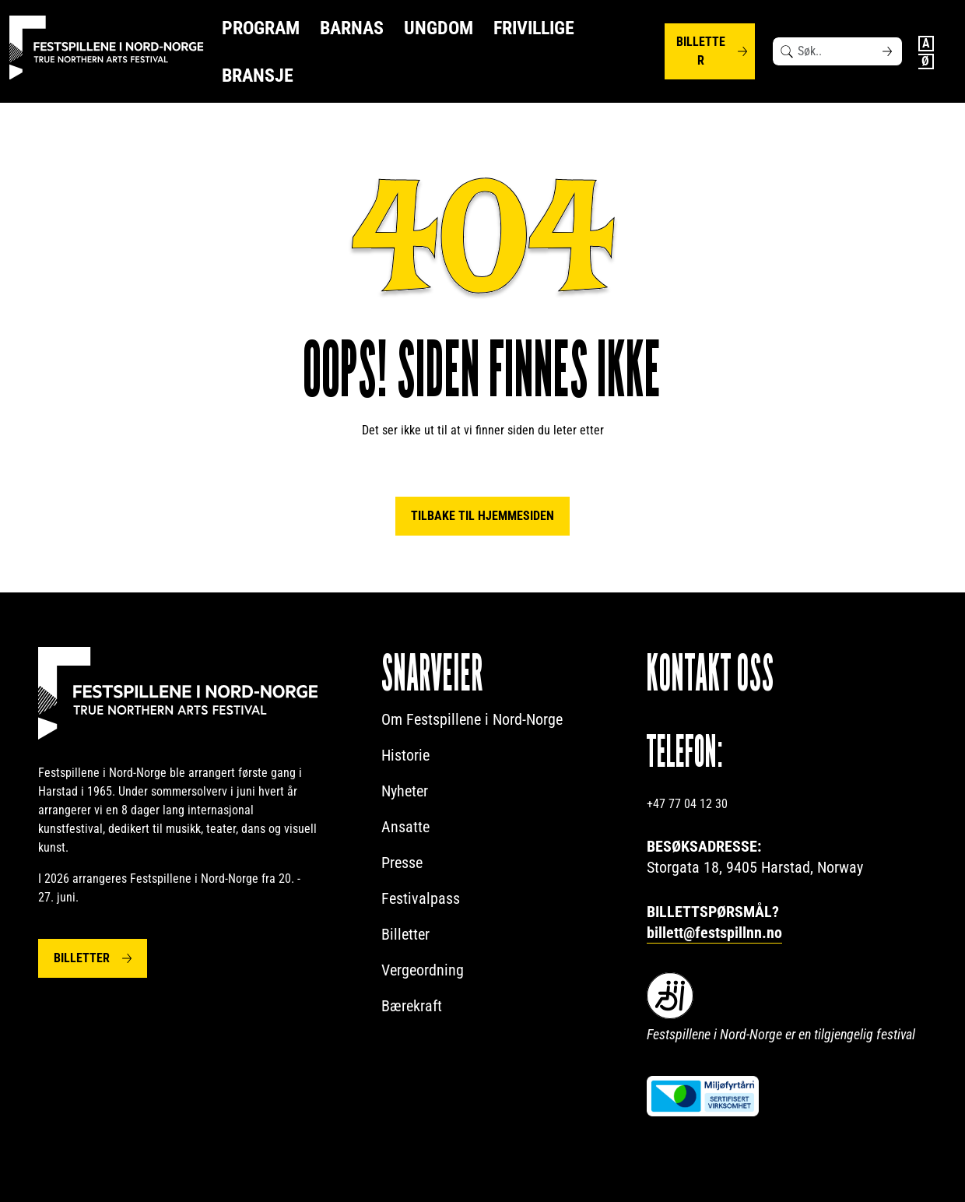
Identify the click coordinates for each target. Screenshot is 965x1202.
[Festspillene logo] (106, 48)
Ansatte (405, 826)
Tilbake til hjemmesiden (482, 515)
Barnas (352, 28)
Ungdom (438, 28)
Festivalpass (420, 898)
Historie (405, 755)
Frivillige (533, 28)
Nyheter (404, 791)
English (926, 43)
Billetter (700, 51)
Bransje (257, 75)
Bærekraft (411, 1005)
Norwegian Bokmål (926, 61)
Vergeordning (422, 970)
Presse (402, 862)
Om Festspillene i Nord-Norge (472, 719)
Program (261, 28)
